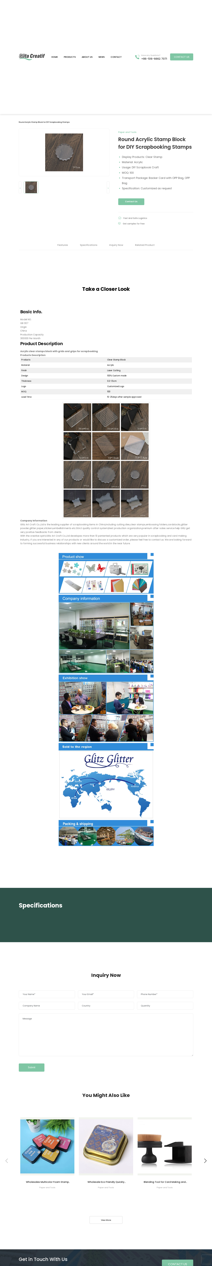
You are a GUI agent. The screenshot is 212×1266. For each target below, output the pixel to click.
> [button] (108, 188)
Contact (116, 57)
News (102, 57)
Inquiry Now (116, 245)
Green (32, 57)
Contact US (181, 57)
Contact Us (131, 201)
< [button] (20, 188)
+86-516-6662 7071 (154, 59)
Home (54, 57)
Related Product (145, 245)
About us (87, 57)
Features (62, 245)
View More (106, 1220)
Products (70, 57)
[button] (205, 1161)
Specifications (88, 245)
